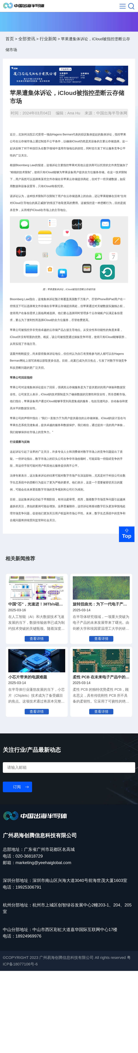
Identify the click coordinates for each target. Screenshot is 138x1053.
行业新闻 (48, 46)
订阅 (17, 869)
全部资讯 (26, 46)
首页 (9, 46)
